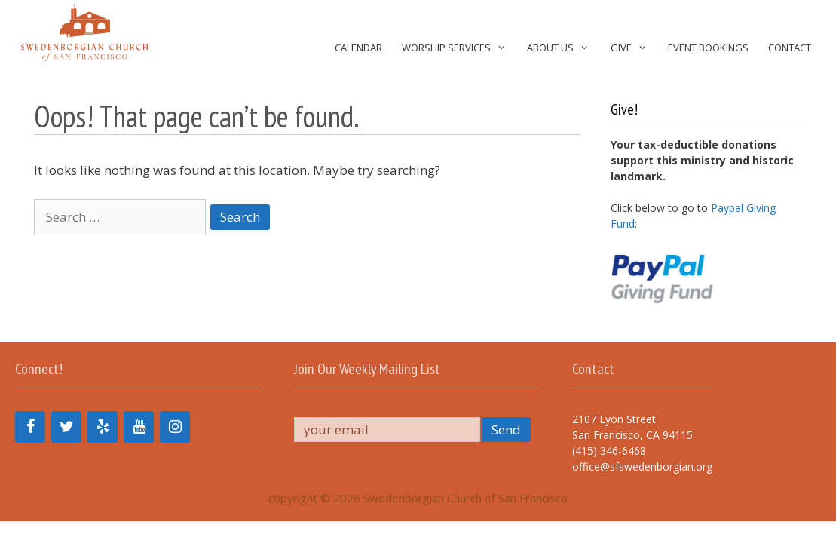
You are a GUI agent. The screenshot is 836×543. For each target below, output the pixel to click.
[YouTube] (139, 427)
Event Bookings (708, 47)
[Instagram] (175, 427)
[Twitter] (66, 427)
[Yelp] (102, 427)
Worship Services (459, 48)
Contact (789, 47)
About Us (563, 48)
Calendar (358, 47)
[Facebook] (30, 427)
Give (634, 48)
